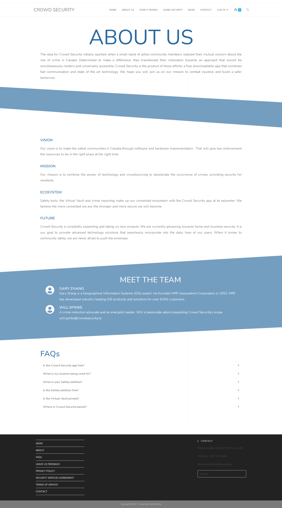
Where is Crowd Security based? (65, 407)
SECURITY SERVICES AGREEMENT (55, 477)
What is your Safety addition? (62, 382)
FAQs (39, 457)
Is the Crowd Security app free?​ (63, 365)
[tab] (141, 365)
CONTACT (41, 491)
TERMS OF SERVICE (47, 484)
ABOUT (40, 450)
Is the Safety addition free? (61, 390)
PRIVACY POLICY (45, 471)
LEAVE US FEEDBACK (48, 464)
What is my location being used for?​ (67, 374)
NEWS (39, 443)
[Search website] (248, 9)
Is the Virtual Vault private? (61, 399)
